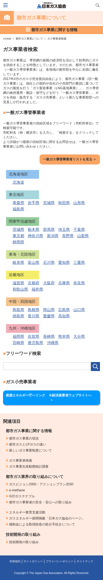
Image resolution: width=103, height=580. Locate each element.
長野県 (68, 236)
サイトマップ (85, 561)
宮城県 (49, 203)
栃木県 (33, 229)
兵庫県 (64, 283)
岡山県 (49, 309)
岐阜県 (18, 262)
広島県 (64, 309)
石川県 (49, 262)
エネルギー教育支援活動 (27, 512)
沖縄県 (53, 342)
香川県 (33, 316)
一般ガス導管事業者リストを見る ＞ (69, 159)
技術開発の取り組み (24, 542)
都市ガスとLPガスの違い (27, 444)
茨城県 (18, 229)
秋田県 (64, 203)
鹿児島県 (35, 342)
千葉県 (79, 229)
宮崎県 (18, 342)
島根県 (33, 309)
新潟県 (53, 236)
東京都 (18, 236)
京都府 (33, 283)
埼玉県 (64, 229)
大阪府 (49, 283)
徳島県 (18, 316)
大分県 (79, 336)
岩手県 (33, 203)
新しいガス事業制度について (30, 450)
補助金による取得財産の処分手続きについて (42, 524)
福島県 (18, 209)
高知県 (64, 316)
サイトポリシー (33, 561)
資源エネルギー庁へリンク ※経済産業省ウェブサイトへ (52, 397)
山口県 (79, 309)
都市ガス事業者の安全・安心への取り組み (40, 502)
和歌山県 (20, 289)
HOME (7, 38)
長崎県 (49, 336)
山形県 (79, 203)
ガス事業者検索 (56, 38)
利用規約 (15, 561)
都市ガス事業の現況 (24, 438)
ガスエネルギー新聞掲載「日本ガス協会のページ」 (47, 518)
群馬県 (49, 229)
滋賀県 (18, 283)
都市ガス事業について (29, 38)
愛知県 (64, 262)
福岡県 (18, 336)
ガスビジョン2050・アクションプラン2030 (41, 484)
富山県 (33, 262)
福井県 (37, 289)
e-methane (17, 490)
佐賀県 (33, 336)
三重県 (79, 262)
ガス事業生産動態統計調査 (29, 466)
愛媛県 (49, 316)
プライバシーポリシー (59, 561)
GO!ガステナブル (22, 496)
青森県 (18, 203)
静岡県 (18, 242)
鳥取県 (18, 309)
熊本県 (64, 336)
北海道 (18, 182)
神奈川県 (35, 236)
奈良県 (79, 283)
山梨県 (83, 236)
